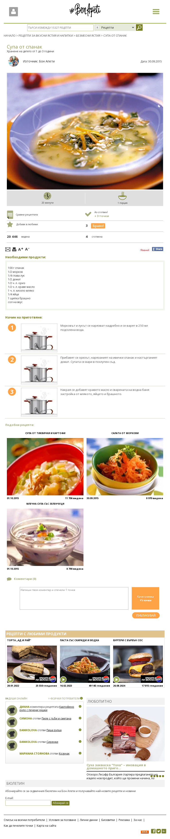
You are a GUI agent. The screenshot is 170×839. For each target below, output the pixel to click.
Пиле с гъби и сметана (56, 718)
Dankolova (28, 730)
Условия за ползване (62, 820)
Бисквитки (108, 820)
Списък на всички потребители (24, 820)
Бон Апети (47, 61)
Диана (24, 706)
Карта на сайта (46, 825)
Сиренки (52, 741)
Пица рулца (54, 730)
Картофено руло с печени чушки (46, 708)
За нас (137, 820)
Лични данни (89, 820)
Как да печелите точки (18, 825)
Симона (25, 718)
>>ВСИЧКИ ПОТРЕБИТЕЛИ (64, 698)
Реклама (124, 820)
